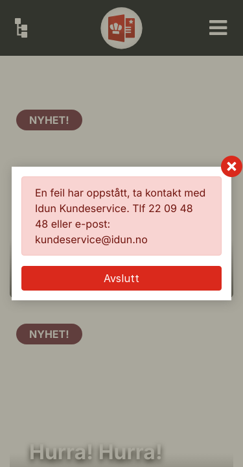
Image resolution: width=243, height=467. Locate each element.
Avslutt (121, 278)
